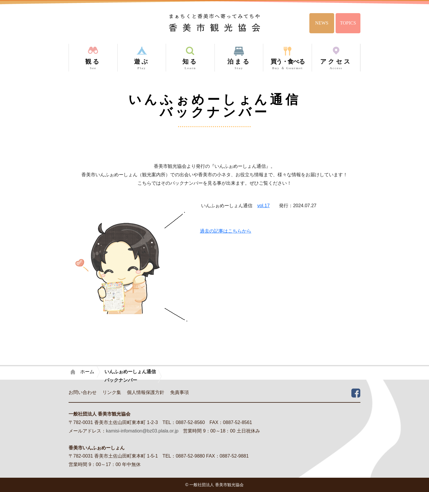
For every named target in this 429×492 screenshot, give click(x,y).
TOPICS (348, 22)
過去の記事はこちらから (225, 230)
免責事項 (179, 392)
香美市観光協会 (214, 22)
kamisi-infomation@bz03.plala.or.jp (142, 430)
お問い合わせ (83, 392)
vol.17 (263, 205)
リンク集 (111, 392)
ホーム (87, 371)
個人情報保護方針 (145, 392)
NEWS (321, 22)
